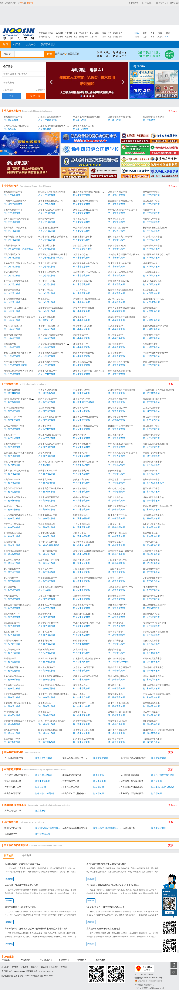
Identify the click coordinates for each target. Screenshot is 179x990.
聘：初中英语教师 (151, 393)
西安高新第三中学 (151, 641)
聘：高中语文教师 (46, 402)
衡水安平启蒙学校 (151, 712)
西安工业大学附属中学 (14, 524)
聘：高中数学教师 (81, 393)
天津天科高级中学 (151, 408)
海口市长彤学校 (45, 290)
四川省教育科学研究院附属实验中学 (159, 685)
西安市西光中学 (80, 408)
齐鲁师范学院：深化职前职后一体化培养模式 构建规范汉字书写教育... (37, 929)
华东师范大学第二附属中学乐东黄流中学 (92, 623)
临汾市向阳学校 (115, 344)
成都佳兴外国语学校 (13, 335)
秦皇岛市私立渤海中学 (14, 462)
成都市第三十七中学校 (153, 497)
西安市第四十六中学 (117, 417)
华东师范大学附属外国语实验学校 (123, 254)
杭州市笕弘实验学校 (82, 281)
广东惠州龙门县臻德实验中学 (86, 299)
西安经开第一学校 (151, 201)
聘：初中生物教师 (12, 509)
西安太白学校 (44, 426)
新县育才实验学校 (81, 399)
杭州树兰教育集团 (12, 390)
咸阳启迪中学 (79, 533)
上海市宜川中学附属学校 (15, 228)
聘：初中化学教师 (12, 420)
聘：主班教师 (149, 120)
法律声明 (54, 967)
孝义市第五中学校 (116, 614)
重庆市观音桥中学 (12, 569)
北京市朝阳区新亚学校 (48, 228)
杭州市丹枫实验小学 (152, 281)
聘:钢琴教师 (98, 787)
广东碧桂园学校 (115, 462)
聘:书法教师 (40, 787)
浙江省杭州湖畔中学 (117, 605)
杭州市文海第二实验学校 (154, 524)
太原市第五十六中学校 (83, 605)
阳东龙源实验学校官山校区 (155, 326)
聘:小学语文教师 (100, 758)
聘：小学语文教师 (46, 195)
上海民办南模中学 (116, 569)
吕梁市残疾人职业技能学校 (50, 587)
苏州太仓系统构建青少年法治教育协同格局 (106, 864)
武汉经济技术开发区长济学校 (121, 317)
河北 (168, 33)
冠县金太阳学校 (115, 353)
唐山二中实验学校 (81, 560)
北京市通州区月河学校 (118, 362)
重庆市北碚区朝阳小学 (48, 272)
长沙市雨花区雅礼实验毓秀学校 (53, 236)
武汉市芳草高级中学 (82, 721)
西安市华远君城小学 (117, 245)
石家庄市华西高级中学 (48, 596)
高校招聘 (68, 37)
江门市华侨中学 (11, 712)
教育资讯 (42, 33)
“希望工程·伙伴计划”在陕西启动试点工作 (105, 907)
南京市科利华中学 (12, 614)
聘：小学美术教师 (81, 302)
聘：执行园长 (10, 129)
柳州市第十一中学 (151, 479)
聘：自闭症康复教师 (13, 204)
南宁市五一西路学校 (13, 488)
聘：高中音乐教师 (46, 742)
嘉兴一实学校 (79, 694)
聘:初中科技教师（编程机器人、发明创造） (164, 787)
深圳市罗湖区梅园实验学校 (120, 290)
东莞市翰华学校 (80, 254)
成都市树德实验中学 (82, 444)
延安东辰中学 (79, 712)
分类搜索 (59, 53)
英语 (81, 33)
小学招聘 (59, 37)
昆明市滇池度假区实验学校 (50, 308)
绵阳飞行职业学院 (12, 828)
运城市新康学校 (11, 272)
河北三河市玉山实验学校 (119, 263)
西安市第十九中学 (151, 417)
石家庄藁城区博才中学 (83, 569)
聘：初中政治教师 (151, 545)
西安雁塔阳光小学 (12, 245)
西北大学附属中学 (151, 435)
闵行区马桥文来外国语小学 (85, 263)
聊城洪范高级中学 (46, 667)
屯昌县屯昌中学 (11, 632)
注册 (11, 96)
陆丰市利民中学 (150, 290)
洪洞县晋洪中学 (150, 263)
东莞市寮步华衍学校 (82, 326)
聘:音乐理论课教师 (43, 775)
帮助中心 (162, 3)
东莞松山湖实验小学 (13, 326)
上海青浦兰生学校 (151, 272)
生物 (92, 37)
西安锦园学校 (114, 470)
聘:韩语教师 (98, 793)
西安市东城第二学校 (82, 362)
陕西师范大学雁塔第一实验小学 (53, 254)
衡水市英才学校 (115, 739)
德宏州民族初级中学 (152, 462)
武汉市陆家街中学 (12, 649)
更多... (167, 36)
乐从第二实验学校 (46, 317)
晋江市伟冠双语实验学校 (49, 435)
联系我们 (34, 967)
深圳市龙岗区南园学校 (153, 676)
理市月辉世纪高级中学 (153, 667)
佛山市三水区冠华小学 (48, 326)
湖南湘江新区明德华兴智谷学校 (18, 371)
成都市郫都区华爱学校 (83, 126)
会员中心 (31, 44)
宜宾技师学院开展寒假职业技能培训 (103, 929)
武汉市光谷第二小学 (47, 371)
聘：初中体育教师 (116, 402)
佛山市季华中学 (80, 641)
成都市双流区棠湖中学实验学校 (122, 453)
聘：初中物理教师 (116, 492)
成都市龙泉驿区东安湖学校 (50, 210)
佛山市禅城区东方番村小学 (50, 353)
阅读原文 (9, 879)
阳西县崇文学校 (115, 326)
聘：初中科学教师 (12, 393)
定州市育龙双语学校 (152, 578)
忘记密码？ (40, 90)
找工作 (50, 33)
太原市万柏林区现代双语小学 (17, 353)
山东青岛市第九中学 (152, 739)
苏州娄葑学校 (44, 299)
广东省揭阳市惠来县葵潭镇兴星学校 (55, 126)
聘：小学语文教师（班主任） (52, 258)
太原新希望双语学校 (13, 117)
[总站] (137, 33)
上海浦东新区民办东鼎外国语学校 (158, 390)
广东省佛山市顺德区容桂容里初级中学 (160, 694)
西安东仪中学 (10, 435)
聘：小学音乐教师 (12, 195)
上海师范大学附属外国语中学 (17, 703)
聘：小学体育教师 (116, 231)
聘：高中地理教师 (116, 420)
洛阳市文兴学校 (115, 497)
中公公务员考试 (46, 960)
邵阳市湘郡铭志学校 (82, 236)
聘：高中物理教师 (12, 465)
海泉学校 (42, 739)
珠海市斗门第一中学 (13, 417)
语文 (75, 33)
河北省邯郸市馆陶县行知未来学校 (19, 721)
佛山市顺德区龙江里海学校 (120, 236)
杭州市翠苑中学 (80, 453)
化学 (86, 37)
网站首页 (134, 3)
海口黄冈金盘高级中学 (153, 515)
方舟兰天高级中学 (81, 524)
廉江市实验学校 (150, 308)
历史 (86, 33)
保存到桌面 (174, 3)
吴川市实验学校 (150, 721)
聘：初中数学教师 (46, 393)
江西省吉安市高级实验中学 (85, 462)
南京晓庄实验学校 (12, 290)
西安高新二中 (114, 685)
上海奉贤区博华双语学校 (119, 117)
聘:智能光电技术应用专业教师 (48, 828)
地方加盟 (5, 967)
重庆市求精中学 (11, 578)
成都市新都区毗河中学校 (154, 399)
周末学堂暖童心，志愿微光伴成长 (20, 907)
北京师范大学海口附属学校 (85, 201)
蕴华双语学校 (79, 587)
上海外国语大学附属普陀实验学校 (19, 263)
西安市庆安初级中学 (117, 408)
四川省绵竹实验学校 (47, 658)
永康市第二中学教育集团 (49, 605)
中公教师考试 (64, 960)
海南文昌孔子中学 (12, 739)
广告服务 (24, 967)
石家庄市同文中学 (151, 560)
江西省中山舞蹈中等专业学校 (17, 775)
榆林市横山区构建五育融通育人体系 (21, 885)
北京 (144, 33)
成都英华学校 (149, 210)
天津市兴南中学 (150, 542)
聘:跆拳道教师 (99, 781)
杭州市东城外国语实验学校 (120, 272)
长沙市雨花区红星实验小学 (155, 228)
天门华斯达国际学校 (82, 245)
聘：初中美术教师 (81, 662)
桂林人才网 (100, 960)
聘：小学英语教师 (116, 311)
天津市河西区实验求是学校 (16, 551)
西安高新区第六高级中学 (119, 712)
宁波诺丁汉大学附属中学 (154, 453)
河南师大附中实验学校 (83, 353)
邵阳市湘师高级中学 (117, 506)
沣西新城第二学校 (151, 335)
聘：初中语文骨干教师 (118, 662)
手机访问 (148, 3)
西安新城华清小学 (46, 219)
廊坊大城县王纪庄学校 (48, 560)
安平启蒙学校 (10, 587)
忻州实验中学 (149, 649)
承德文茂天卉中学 (12, 560)
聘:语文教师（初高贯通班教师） (106, 828)
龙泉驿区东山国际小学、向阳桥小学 (159, 254)
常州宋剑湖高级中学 (47, 578)
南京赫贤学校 (44, 614)
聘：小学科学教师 (116, 195)
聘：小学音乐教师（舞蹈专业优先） (20, 249)
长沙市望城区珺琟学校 (14, 408)
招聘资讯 (42, 37)
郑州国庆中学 (10, 658)
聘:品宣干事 (40, 811)
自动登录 (7, 90)
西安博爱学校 (79, 317)
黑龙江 (160, 37)
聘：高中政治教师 (12, 742)
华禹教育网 (25, 960)
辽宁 (144, 37)
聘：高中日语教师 (46, 572)
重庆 (160, 33)
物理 (81, 37)
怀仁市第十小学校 (46, 281)
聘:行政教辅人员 (42, 834)
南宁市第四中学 (80, 488)
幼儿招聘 (59, 33)
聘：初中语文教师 (116, 393)
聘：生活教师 (44, 590)
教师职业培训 (48, 44)
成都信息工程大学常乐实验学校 (122, 210)
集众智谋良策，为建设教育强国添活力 (22, 864)
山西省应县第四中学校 (83, 739)
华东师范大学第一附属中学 (120, 551)
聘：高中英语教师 (12, 438)
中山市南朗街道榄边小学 (15, 299)
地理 (97, 33)
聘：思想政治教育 (151, 608)
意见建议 (64, 967)
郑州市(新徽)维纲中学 (118, 676)
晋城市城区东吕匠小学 (153, 299)
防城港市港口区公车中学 (119, 479)
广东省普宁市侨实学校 (83, 308)
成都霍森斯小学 (80, 344)
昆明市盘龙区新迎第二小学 (50, 201)
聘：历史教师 (44, 465)
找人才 (50, 37)
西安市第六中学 (115, 435)
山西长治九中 (114, 524)
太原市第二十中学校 (152, 551)
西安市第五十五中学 (47, 470)
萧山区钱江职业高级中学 (154, 605)
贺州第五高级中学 (81, 479)
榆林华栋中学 (10, 542)
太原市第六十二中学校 (153, 596)
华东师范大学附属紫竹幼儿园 (86, 117)
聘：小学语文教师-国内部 (15, 365)
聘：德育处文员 (45, 320)
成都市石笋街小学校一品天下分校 (89, 371)
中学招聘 (68, 33)
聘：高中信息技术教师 (83, 402)
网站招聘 (44, 967)
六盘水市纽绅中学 (81, 390)
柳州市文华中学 (45, 479)
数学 (75, 37)
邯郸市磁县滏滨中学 (152, 658)
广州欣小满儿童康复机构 (49, 117)
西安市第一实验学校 (152, 245)
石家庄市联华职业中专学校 (120, 587)
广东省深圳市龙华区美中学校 (121, 308)
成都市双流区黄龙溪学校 (119, 371)
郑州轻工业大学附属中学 (119, 667)
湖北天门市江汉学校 (152, 236)
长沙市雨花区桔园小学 (118, 228)
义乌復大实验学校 (151, 192)
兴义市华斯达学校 (46, 245)
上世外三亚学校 (80, 290)
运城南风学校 (10, 344)
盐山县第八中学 (45, 569)
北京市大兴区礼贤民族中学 (50, 676)
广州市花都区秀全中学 (14, 667)
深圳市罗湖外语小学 (13, 641)
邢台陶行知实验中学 (47, 551)
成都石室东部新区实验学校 (85, 210)
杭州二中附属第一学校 (14, 426)
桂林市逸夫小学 (80, 219)
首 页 (5, 44)
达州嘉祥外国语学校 (117, 192)
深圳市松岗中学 (115, 632)
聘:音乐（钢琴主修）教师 (162, 775)
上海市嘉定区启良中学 (14, 676)
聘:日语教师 (156, 781)
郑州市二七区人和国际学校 (16, 126)
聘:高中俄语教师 (42, 781)
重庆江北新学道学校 (47, 263)
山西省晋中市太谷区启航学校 (17, 605)
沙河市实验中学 (115, 694)
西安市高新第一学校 (13, 210)
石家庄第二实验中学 (117, 560)
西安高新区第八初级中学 (49, 417)
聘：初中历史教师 (81, 411)
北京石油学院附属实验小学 (155, 362)
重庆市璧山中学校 (151, 614)
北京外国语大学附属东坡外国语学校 (90, 192)
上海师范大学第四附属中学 (50, 462)
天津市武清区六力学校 (14, 362)
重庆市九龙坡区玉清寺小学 (16, 281)
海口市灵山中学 (45, 632)
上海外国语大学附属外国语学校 (87, 578)
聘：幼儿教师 (79, 120)
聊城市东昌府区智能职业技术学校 (158, 730)
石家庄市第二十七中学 (83, 703)
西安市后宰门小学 (12, 254)
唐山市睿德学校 (80, 335)
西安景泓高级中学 (151, 703)
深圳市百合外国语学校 (83, 542)
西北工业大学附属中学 (118, 703)
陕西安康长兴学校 (151, 533)
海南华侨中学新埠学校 (48, 623)
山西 (137, 37)
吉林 (152, 37)
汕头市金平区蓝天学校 (83, 730)
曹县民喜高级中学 (46, 524)
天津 (152, 33)
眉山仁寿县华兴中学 (47, 506)
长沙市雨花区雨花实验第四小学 (18, 236)
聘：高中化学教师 (151, 670)
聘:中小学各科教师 (43, 758)
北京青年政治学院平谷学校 (16, 694)
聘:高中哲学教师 (158, 828)
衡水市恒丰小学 (150, 344)
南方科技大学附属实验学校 (16, 219)
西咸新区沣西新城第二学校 (120, 201)
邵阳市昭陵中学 (80, 515)
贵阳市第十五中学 (151, 488)
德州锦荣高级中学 (81, 497)
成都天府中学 (79, 435)
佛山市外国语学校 (116, 299)
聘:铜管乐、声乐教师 (44, 793)
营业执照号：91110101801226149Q (148, 978)
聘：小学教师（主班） (48, 120)
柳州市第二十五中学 (13, 506)
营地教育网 (81, 960)
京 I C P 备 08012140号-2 (144, 974)
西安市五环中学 (150, 470)
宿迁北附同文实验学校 (153, 117)
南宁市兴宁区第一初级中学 (50, 488)
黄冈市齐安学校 (115, 641)
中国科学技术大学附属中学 (155, 353)
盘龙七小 (147, 317)
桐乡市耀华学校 (115, 335)
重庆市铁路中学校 (151, 569)
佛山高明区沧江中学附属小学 (86, 272)
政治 (92, 33)
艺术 (97, 37)
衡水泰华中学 (44, 703)
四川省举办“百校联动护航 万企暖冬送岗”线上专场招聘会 (113, 885)
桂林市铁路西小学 (116, 219)
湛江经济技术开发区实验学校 (51, 192)
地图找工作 (73, 53)
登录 (22, 3)
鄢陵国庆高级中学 (46, 649)
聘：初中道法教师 (81, 679)
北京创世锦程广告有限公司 (12, 976)
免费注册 (30, 3)
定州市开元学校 (115, 578)
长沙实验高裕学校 (81, 228)
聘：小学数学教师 (81, 195)
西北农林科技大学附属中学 (120, 426)
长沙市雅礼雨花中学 (47, 542)
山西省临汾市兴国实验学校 (50, 335)
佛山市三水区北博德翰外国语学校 (19, 317)
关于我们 (14, 967)
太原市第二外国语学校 (83, 667)
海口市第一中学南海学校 (154, 623)
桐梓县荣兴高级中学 (47, 399)
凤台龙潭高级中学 (116, 596)
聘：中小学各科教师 (82, 249)
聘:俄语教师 (98, 775)
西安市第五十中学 (12, 479)
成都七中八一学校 (151, 219)
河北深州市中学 (80, 649)
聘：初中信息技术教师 (153, 483)
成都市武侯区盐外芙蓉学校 (120, 444)
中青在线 (6, 960)
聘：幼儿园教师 (11, 120)
